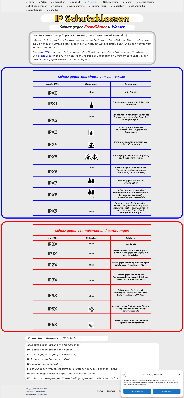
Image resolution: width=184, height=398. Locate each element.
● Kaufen (127, 2)
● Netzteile (56, 6)
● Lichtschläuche (145, 2)
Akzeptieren (137, 391)
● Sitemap (109, 391)
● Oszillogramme (75, 6)
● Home (30, 2)
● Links (119, 391)
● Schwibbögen (34, 10)
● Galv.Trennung (109, 2)
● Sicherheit (53, 10)
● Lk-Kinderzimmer (36, 6)
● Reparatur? (117, 6)
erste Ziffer (45, 52)
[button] (179, 374)
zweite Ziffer (45, 55)
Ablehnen (166, 391)
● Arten (42, 2)
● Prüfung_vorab (97, 6)
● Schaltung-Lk (136, 6)
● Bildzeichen (58, 2)
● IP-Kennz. (90, 2)
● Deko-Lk (74, 2)
